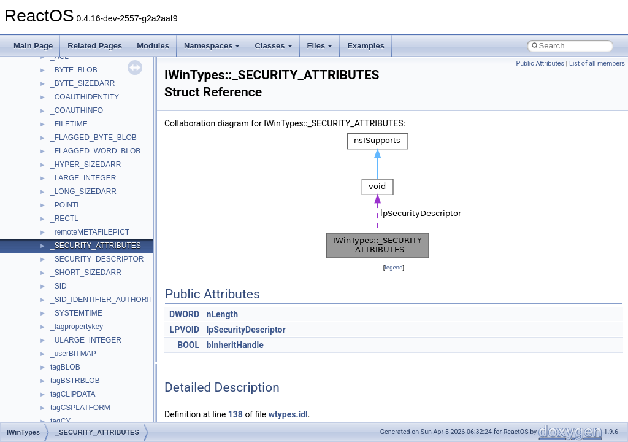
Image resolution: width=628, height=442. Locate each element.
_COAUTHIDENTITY (84, 97)
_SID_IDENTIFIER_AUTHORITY (104, 299)
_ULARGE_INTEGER (85, 340)
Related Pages (94, 45)
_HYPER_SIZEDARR (85, 164)
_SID (58, 286)
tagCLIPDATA (73, 394)
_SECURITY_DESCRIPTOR (97, 259)
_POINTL (65, 205)
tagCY (60, 421)
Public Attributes (540, 64)
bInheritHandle (235, 345)
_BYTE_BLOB (74, 70)
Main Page (33, 45)
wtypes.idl (288, 414)
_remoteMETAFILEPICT (89, 232)
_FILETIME (69, 124)
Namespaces (212, 45)
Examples (366, 45)
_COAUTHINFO (76, 110)
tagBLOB (65, 367)
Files (320, 45)
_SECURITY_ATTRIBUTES (95, 245)
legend (393, 267)
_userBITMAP (73, 353)
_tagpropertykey (76, 326)
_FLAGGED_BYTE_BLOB (93, 137)
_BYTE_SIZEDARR (82, 83)
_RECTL (64, 218)
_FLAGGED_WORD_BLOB (95, 151)
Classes (273, 45)
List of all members (597, 64)
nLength (222, 314)
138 (235, 414)
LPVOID (185, 330)
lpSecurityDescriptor (246, 330)
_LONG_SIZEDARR (83, 191)
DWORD (184, 314)
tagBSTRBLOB (75, 380)
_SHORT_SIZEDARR (85, 272)
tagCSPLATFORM (80, 407)
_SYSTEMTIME (76, 313)
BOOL (188, 345)
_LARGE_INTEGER (83, 178)
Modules (153, 45)
